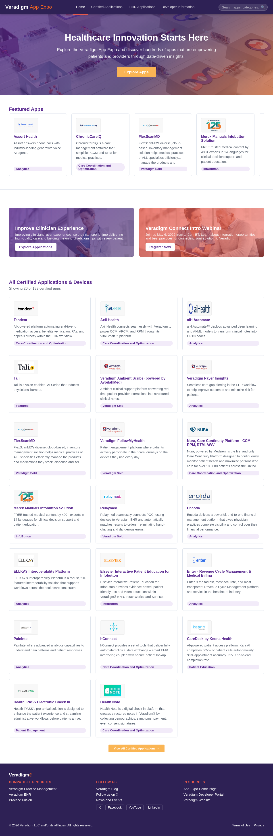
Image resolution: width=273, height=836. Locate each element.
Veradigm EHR (20, 794)
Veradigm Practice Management (32, 789)
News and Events (109, 800)
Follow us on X (107, 794)
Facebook (114, 807)
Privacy (259, 825)
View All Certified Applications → (136, 748)
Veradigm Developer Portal (203, 794)
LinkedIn (154, 807)
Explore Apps (136, 72)
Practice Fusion (20, 800)
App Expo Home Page (200, 789)
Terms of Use (241, 825)
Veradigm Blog (107, 789)
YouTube (135, 807)
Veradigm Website (196, 800)
